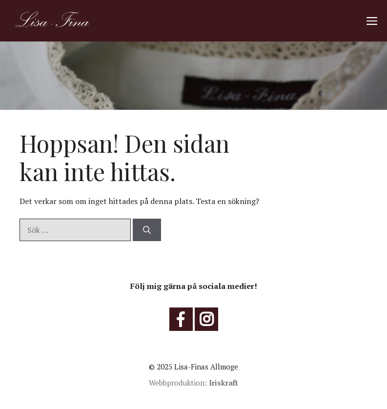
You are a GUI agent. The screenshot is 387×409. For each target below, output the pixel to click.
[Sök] (147, 230)
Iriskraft (223, 383)
